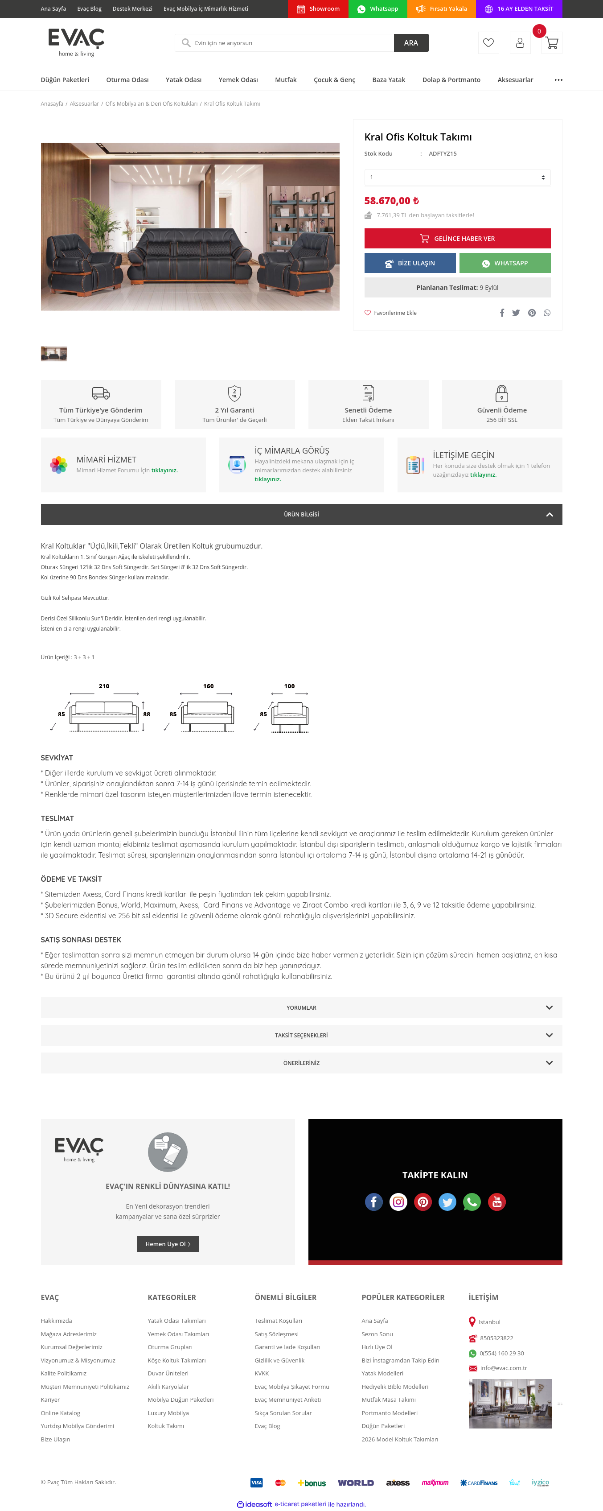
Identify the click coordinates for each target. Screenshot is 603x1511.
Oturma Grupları (170, 1347)
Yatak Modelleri (383, 1373)
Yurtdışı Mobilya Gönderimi (78, 1426)
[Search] (302, 43)
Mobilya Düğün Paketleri (181, 1399)
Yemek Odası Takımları (178, 1334)
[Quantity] (458, 177)
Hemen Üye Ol (165, 1244)
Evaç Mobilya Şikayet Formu (292, 1387)
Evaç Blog (89, 8)
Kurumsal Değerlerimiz (72, 1347)
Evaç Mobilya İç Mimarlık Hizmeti (206, 8)
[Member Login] (520, 43)
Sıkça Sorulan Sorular (283, 1413)
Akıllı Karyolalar (168, 1387)
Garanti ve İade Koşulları (287, 1347)
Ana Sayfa (53, 8)
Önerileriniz (301, 1063)
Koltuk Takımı (166, 1426)
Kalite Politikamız (64, 1373)
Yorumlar (301, 1007)
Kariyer (50, 1399)
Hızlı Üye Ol (377, 1347)
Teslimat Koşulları (279, 1321)
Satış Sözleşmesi (277, 1334)
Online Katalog (61, 1413)
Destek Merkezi (132, 8)
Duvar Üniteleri (168, 1373)
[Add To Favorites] (391, 313)
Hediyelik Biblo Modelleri (395, 1387)
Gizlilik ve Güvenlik (280, 1360)
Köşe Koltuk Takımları (177, 1360)
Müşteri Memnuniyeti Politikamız (85, 1387)
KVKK (262, 1373)
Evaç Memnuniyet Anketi (288, 1399)
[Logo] (76, 43)
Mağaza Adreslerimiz (69, 1334)
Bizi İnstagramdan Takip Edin (401, 1360)
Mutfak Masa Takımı (389, 1399)
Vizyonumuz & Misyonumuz (78, 1360)
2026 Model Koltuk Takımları (400, 1439)
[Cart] (551, 43)
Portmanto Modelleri (390, 1413)
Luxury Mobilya (168, 1413)
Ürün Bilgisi (301, 514)
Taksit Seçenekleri (301, 1035)
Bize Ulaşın (55, 1439)
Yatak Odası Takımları (177, 1321)
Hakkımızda (56, 1321)
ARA (411, 43)
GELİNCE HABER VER (464, 238)
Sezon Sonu (378, 1334)
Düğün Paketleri (383, 1426)
